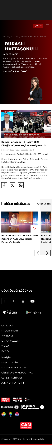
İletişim (6, 357)
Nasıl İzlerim (9, 362)
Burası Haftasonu (38, 36)
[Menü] (47, 26)
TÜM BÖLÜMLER (44, 204)
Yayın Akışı (7, 335)
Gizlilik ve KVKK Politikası (17, 372)
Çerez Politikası (11, 377)
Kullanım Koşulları (14, 367)
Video (5, 345)
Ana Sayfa (9, 36)
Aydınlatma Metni (12, 382)
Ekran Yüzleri (10, 340)
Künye (5, 351)
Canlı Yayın (8, 325)
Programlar (23, 36)
